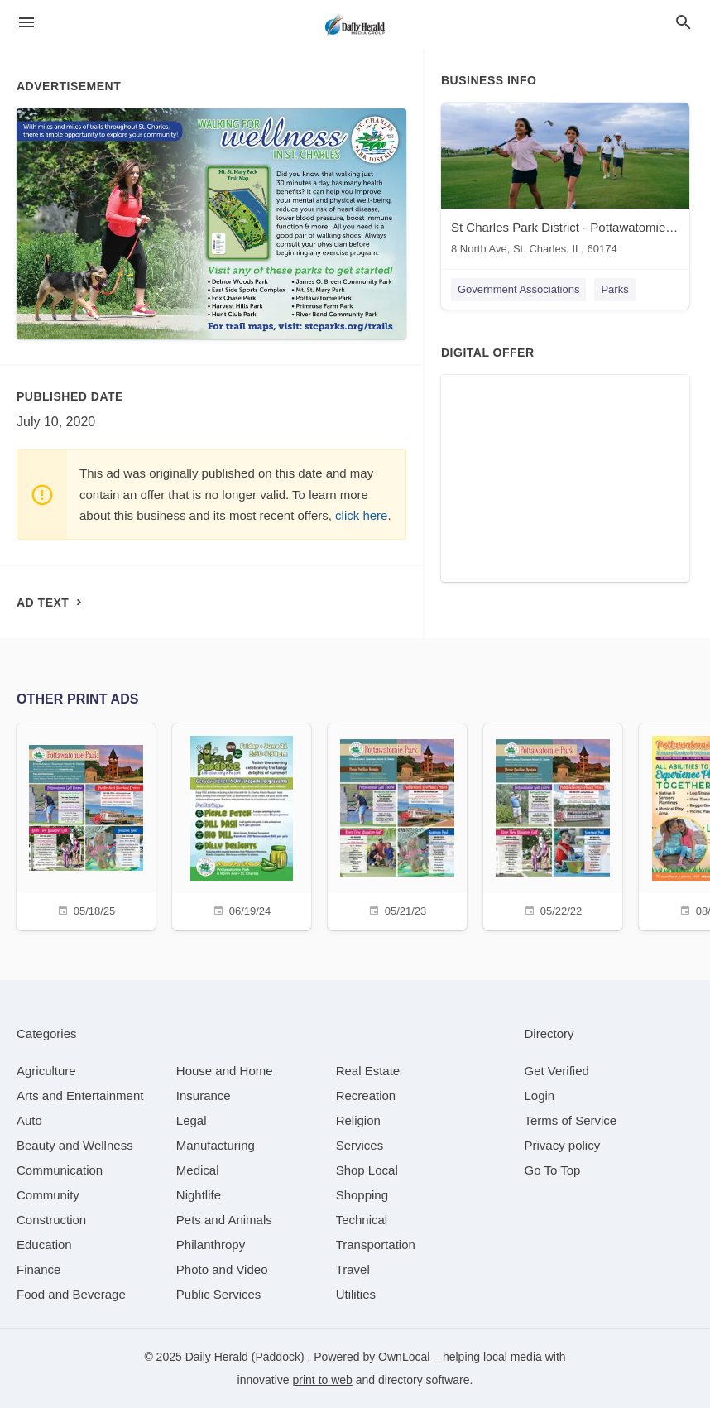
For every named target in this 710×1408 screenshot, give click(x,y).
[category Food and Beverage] (71, 1294)
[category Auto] (29, 1120)
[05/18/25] (86, 824)
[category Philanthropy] (210, 1244)
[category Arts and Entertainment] (80, 1095)
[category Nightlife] (198, 1195)
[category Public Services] (218, 1294)
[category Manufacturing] (215, 1145)
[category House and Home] (224, 1071)
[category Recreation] (366, 1095)
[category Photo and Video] (222, 1269)
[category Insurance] (203, 1095)
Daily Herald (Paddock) (246, 1356)
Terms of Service (571, 1120)
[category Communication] (60, 1170)
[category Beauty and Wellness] (75, 1145)
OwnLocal (403, 1356)
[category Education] (44, 1244)
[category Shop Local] (367, 1170)
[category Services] (360, 1145)
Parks (614, 289)
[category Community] (48, 1195)
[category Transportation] (375, 1244)
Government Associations (518, 289)
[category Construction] (51, 1220)
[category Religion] (358, 1120)
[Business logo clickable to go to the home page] (355, 25)
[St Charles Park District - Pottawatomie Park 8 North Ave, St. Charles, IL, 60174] (565, 182)
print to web (323, 1379)
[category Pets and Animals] (224, 1220)
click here (361, 515)
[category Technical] (362, 1220)
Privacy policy (563, 1145)
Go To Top (553, 1170)
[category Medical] (197, 1170)
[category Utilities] (356, 1294)
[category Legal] (191, 1120)
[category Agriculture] (46, 1071)
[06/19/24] (241, 824)
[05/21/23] (397, 824)
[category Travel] (353, 1269)
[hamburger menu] (26, 22)
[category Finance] (38, 1269)
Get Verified (557, 1071)
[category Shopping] (362, 1195)
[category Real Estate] (368, 1071)
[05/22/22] (552, 824)
